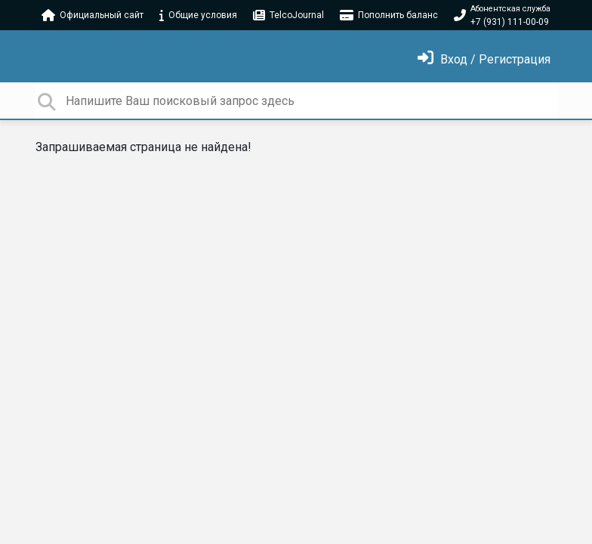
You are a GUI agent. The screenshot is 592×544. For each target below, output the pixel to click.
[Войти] (484, 59)
